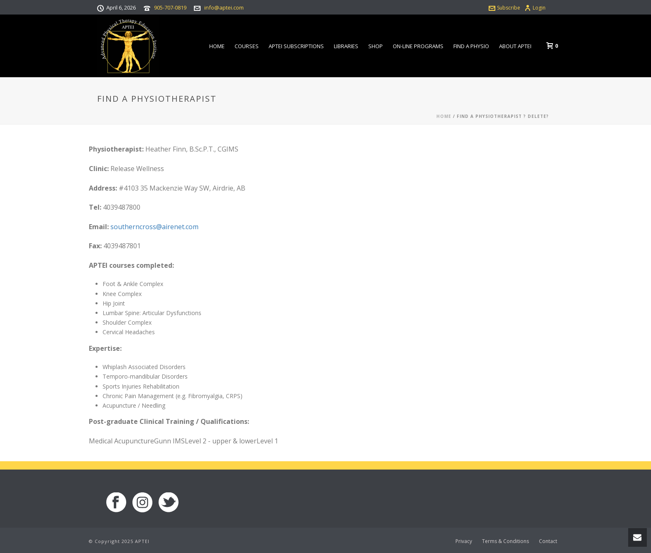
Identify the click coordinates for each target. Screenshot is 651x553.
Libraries (346, 46)
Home (217, 46)
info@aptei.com (224, 7)
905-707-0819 (170, 7)
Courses (247, 46)
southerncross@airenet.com (154, 226)
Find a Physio (471, 46)
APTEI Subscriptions (296, 46)
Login (535, 7)
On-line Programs (418, 46)
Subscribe (504, 7)
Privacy (463, 541)
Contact (548, 541)
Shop (375, 46)
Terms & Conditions (505, 541)
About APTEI (515, 46)
